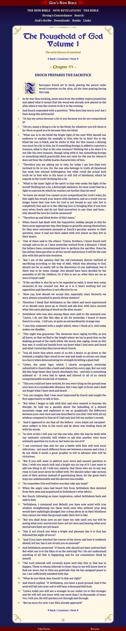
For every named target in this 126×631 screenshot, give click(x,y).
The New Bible (38, 10)
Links (87, 20)
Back (51, 58)
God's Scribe (43, 20)
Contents (63, 58)
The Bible (91, 10)
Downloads (62, 20)
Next (75, 58)
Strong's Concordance (57, 15)
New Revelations (67, 10)
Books (76, 20)
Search (79, 15)
